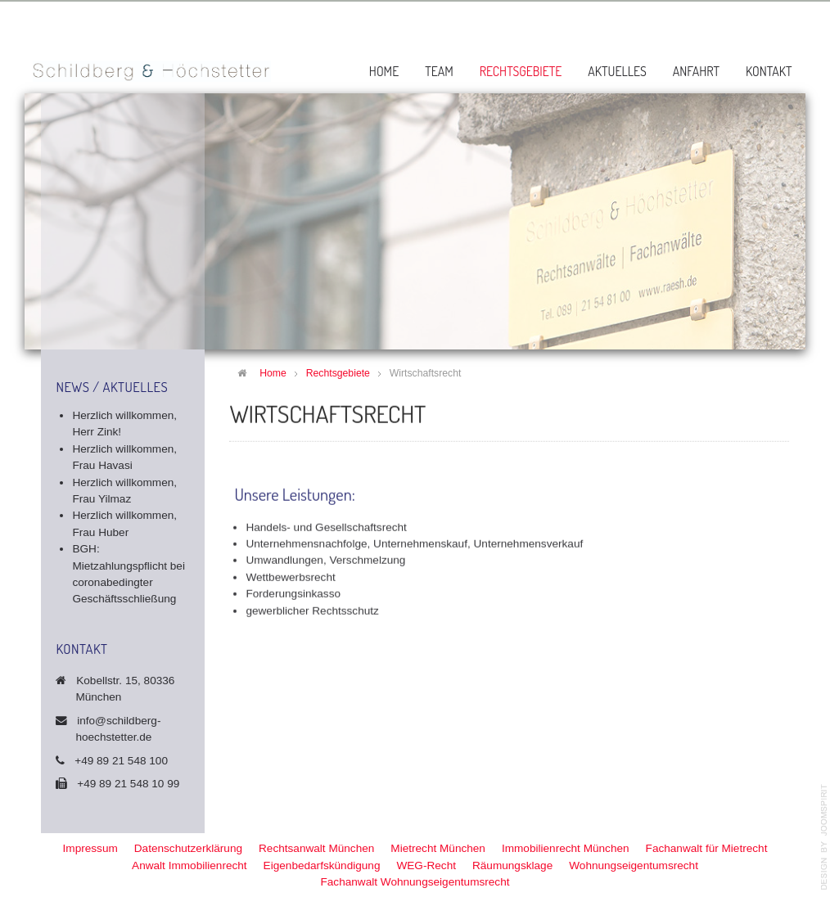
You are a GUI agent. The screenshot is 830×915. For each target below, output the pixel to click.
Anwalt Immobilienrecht (189, 865)
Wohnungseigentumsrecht (633, 865)
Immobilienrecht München (565, 848)
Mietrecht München (437, 848)
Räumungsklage (512, 865)
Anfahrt (696, 71)
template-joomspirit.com (824, 837)
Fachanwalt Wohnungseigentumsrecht (415, 882)
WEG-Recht (426, 865)
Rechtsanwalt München (316, 848)
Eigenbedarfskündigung (322, 865)
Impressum (90, 848)
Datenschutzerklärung (188, 848)
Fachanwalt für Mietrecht (707, 848)
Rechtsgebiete (521, 71)
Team (439, 71)
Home (384, 71)
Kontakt (769, 71)
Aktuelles (617, 71)
